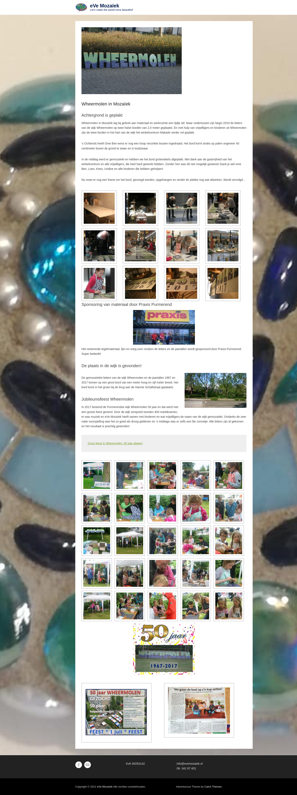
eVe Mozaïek (104, 5)
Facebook (78, 764)
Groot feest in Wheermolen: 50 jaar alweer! (115, 443)
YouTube (87, 764)
